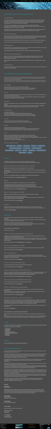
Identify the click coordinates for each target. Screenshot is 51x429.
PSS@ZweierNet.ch (8, 416)
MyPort (5, 168)
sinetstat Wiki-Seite (20, 276)
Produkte (31, 0)
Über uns (41, 0)
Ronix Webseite (19, 259)
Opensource (36, 0)
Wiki (44, 0)
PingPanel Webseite (20, 242)
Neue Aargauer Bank (9, 150)
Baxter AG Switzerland (41, 150)
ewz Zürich (25, 150)
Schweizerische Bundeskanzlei (15, 148)
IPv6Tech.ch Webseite (12, 209)
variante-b (30, 152)
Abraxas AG (19, 145)
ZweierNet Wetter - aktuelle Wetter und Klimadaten (16, 311)
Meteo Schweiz (26, 145)
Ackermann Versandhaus (36, 148)
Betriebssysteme (8, 329)
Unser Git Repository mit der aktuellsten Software (15, 343)
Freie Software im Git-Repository (12, 228)
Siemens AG (34, 145)
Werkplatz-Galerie (22, 152)
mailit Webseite (19, 283)
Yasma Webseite (20, 266)
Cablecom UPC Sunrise (11, 145)
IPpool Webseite (20, 200)
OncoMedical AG (32, 150)
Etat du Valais (18, 150)
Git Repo (48, 0)
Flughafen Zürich (41, 145)
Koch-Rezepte (7, 334)
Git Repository (29, 242)
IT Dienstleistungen (24, 0)
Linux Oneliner (7, 330)
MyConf (5, 182)
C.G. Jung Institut (26, 148)
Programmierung (8, 328)
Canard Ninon (7, 335)
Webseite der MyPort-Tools (21, 177)
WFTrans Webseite (20, 294)
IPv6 (44, 60)
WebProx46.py (13, 308)
